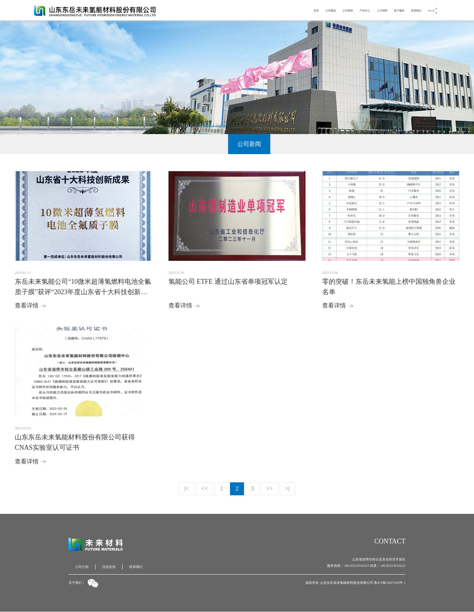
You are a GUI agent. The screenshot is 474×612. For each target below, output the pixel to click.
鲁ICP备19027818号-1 (389, 583)
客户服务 (388, 10)
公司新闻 (319, 10)
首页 (277, 10)
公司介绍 (82, 567)
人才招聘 (365, 10)
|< (186, 488)
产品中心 (342, 10)
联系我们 (411, 10)
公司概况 (296, 10)
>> (269, 488)
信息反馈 (109, 567)
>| (287, 488)
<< (204, 488)
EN (429, 10)
